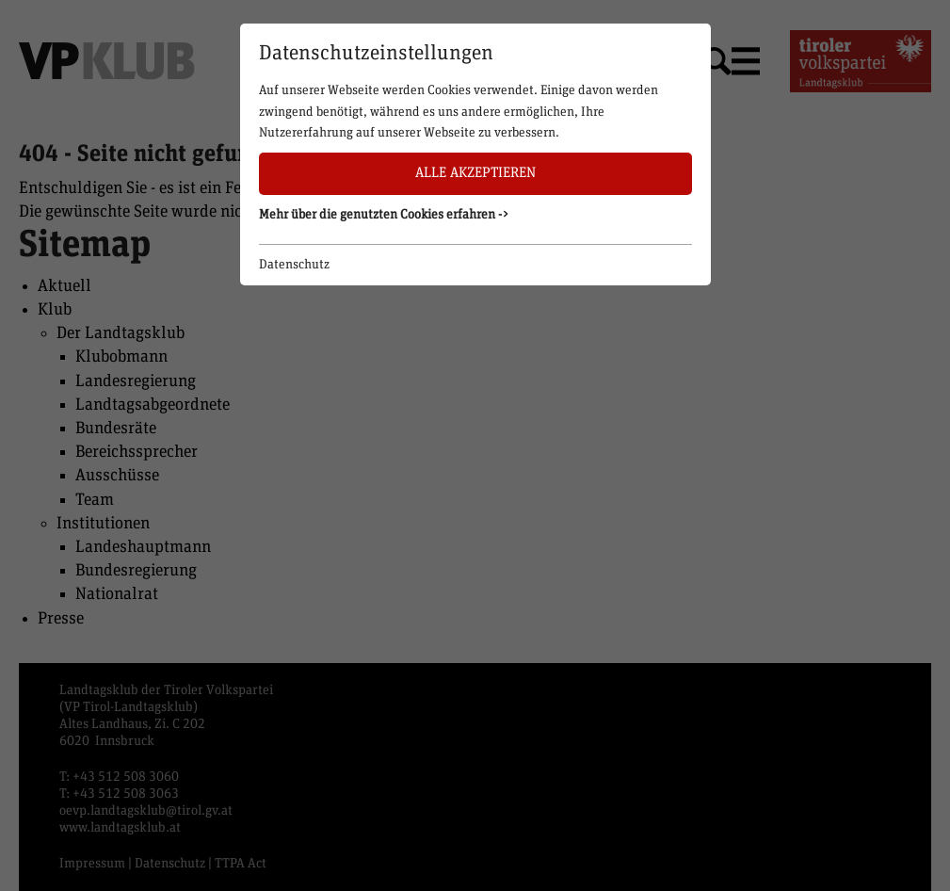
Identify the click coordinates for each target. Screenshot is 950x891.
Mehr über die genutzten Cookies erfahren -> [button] (384, 214)
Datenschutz (294, 264)
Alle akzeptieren (475, 173)
